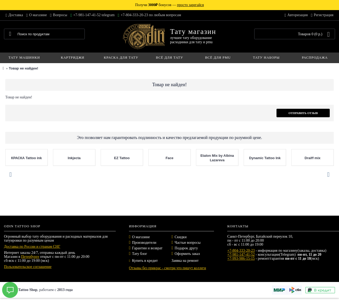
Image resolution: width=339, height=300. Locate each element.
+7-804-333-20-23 (241, 251)
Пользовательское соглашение (28, 267)
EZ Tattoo (122, 158)
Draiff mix (312, 158)
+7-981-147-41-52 (241, 254)
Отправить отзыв (303, 113)
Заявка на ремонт (184, 261)
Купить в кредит (143, 261)
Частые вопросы (187, 243)
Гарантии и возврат (147, 248)
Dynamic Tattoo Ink (265, 158)
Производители (144, 243)
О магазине (141, 237)
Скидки (180, 237)
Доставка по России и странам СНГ (32, 247)
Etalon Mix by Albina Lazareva (217, 158)
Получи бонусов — (169, 5)
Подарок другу (186, 248)
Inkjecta (74, 158)
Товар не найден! (23, 68)
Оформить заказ (187, 254)
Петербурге (30, 257)
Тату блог (139, 254)
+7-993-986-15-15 (241, 258)
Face (169, 158)
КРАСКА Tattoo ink (26, 158)
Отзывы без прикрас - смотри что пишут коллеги (167, 268)
